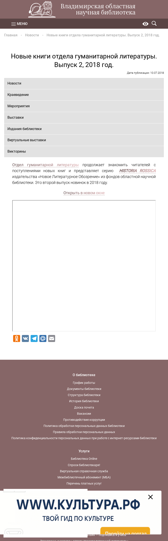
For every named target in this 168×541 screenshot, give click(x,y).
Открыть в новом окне (84, 192)
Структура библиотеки (84, 395)
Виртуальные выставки (26, 140)
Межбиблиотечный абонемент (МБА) (84, 477)
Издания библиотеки (24, 129)
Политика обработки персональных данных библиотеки (84, 426)
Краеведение (18, 95)
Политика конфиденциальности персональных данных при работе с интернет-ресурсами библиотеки (84, 438)
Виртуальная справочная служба (84, 471)
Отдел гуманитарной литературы (45, 164)
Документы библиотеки (84, 389)
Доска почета (84, 407)
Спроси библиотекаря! (84, 465)
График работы (84, 382)
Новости (32, 35)
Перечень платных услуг (84, 483)
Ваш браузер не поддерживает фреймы (84, 265)
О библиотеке (84, 375)
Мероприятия (18, 106)
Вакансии (84, 413)
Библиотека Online (84, 458)
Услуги (84, 451)
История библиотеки (84, 401)
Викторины (16, 151)
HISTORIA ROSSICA (137, 170)
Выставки (15, 117)
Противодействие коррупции (84, 419)
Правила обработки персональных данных (84, 432)
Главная (11, 35)
